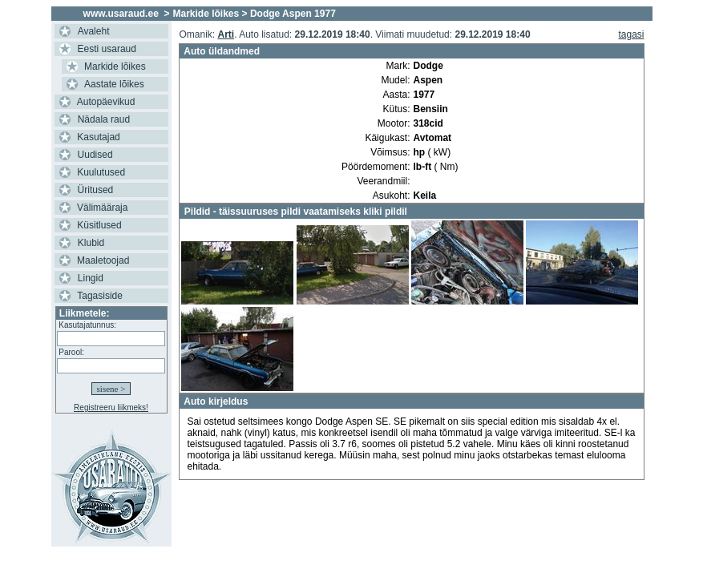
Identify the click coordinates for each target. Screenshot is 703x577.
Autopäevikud (106, 101)
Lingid (90, 278)
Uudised (95, 154)
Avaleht (94, 31)
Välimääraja (102, 207)
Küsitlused (99, 225)
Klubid (91, 242)
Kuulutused (101, 172)
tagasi (631, 34)
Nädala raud (104, 119)
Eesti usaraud (107, 48)
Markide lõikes (115, 66)
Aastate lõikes (114, 84)
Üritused (96, 190)
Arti (225, 34)
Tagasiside (100, 295)
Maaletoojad (103, 260)
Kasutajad (98, 137)
